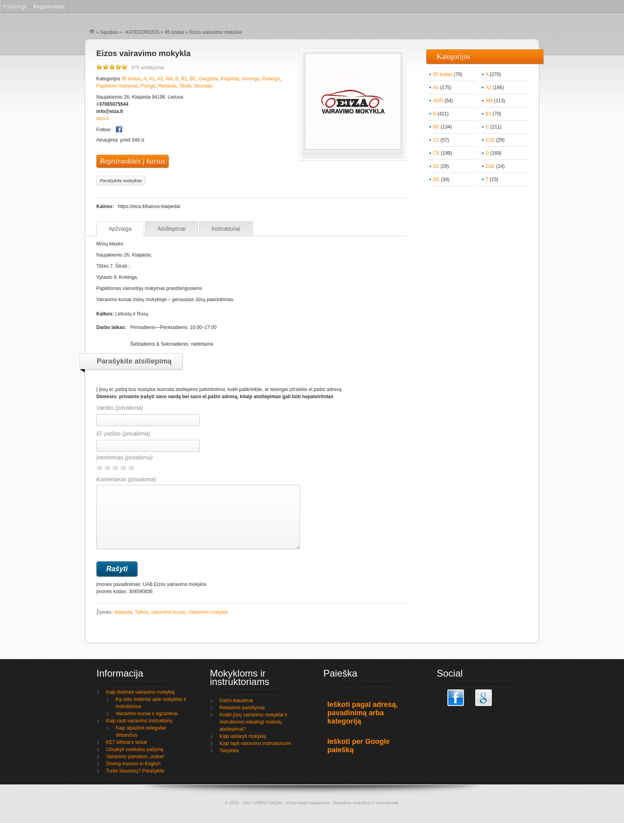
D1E (490, 166)
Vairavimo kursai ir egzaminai (147, 713)
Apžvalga (120, 229)
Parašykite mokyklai (121, 180)
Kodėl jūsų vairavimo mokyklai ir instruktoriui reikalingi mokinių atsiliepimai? (254, 722)
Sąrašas (108, 32)
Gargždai (208, 79)
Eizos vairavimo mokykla (143, 53)
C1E (490, 140)
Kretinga (251, 79)
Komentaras (198, 512)
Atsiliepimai (172, 229)
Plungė (147, 86)
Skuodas (203, 86)
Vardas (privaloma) (119, 408)
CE (436, 153)
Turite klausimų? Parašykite (135, 771)
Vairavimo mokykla (208, 612)
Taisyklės (229, 750)
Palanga (271, 79)
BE (192, 79)
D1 (436, 166)
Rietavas (167, 86)
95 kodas (174, 32)
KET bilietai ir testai (126, 742)
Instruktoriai (225, 229)
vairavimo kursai (168, 612)
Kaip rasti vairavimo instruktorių (139, 721)
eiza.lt (102, 118)
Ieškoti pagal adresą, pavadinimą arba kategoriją (363, 712)
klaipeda (123, 612)
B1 (184, 79)
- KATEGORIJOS (141, 32)
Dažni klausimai (236, 700)
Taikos (141, 612)
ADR (438, 100)
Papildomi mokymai (117, 86)
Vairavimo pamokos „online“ (135, 756)
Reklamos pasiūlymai (242, 707)
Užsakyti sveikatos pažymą (135, 749)
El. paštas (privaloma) (123, 433)
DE (436, 179)
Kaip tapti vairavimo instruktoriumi (255, 743)
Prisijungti (15, 6)
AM (169, 79)
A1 (152, 79)
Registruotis (48, 6)
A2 (160, 79)
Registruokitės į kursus (132, 161)
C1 (436, 140)
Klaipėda (229, 79)
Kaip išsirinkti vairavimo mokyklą (140, 692)
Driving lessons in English (133, 764)
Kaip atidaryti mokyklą (243, 736)
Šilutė (185, 86)
